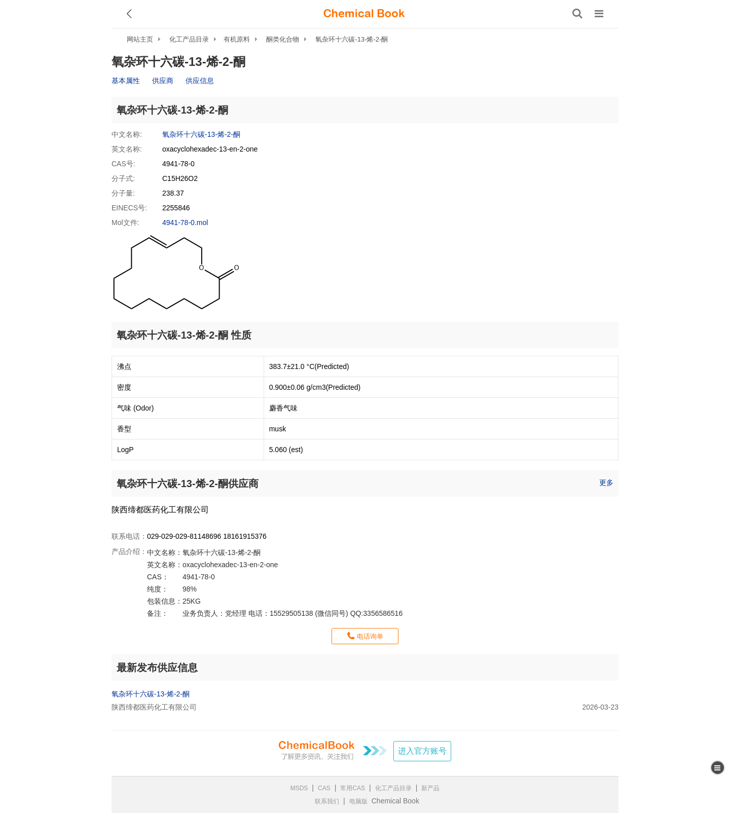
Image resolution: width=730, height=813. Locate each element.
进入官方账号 (422, 751)
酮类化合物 (282, 39)
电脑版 (358, 801)
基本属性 (126, 80)
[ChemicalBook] (364, 14)
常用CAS (352, 788)
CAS (324, 788)
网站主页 (140, 39)
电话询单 (370, 636)
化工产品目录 (189, 39)
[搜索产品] (577, 13)
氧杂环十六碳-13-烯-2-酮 (351, 39)
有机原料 (237, 39)
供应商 (162, 80)
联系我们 (327, 801)
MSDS (299, 788)
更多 (606, 482)
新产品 (430, 788)
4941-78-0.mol (185, 222)
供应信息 (200, 80)
